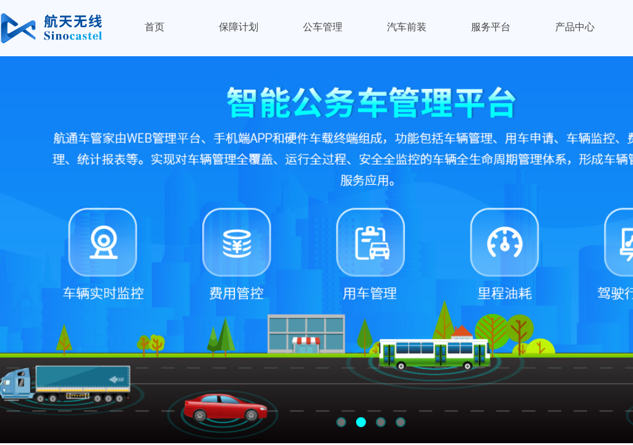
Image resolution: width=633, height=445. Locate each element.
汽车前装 (407, 27)
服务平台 (491, 27)
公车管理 (322, 27)
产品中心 (575, 27)
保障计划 (238, 27)
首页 (154, 27)
